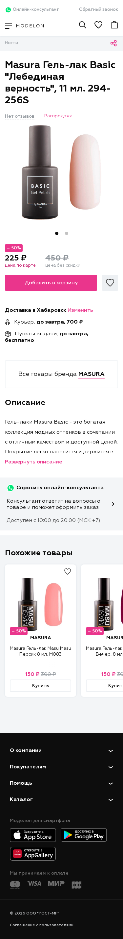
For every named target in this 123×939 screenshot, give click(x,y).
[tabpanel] (61, 172)
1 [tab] (56, 233)
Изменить (80, 310)
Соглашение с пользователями (41, 925)
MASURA (40, 638)
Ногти (11, 43)
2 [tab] (66, 233)
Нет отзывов (19, 116)
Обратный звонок (98, 10)
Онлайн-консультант (32, 10)
